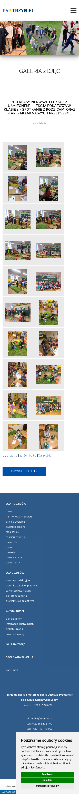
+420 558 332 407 (41, 723)
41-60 (23, 455)
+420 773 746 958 (42, 728)
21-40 (13, 455)
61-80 (32, 455)
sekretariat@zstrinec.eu (40, 718)
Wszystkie (44, 455)
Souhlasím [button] (47, 774)
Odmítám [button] (47, 780)
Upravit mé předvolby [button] (47, 785)
